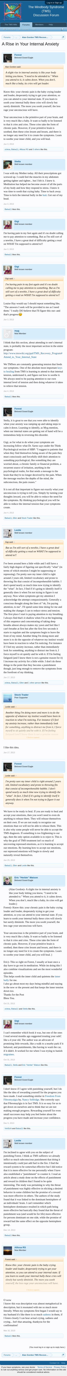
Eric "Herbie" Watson (26, 877)
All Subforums (9, 29)
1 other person (34, 683)
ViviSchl (8, 1128)
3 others (36, 149)
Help (51, 25)
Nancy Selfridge (30, 1099)
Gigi (16, 221)
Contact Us (54, 1363)
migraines (9, 1054)
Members (39, 25)
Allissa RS (23, 149)
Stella (17, 161)
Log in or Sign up (54, 3)
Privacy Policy (60, 1367)
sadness (47, 1314)
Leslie (17, 530)
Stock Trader (27, 518)
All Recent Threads (27, 29)
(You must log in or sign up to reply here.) (47, 1347)
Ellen (15, 518)
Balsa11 (14, 149)
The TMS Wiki (11, 25)
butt (45, 195)
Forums (26, 25)
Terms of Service (45, 1367)
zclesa (7, 149)
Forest (18, 55)
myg (16, 330)
